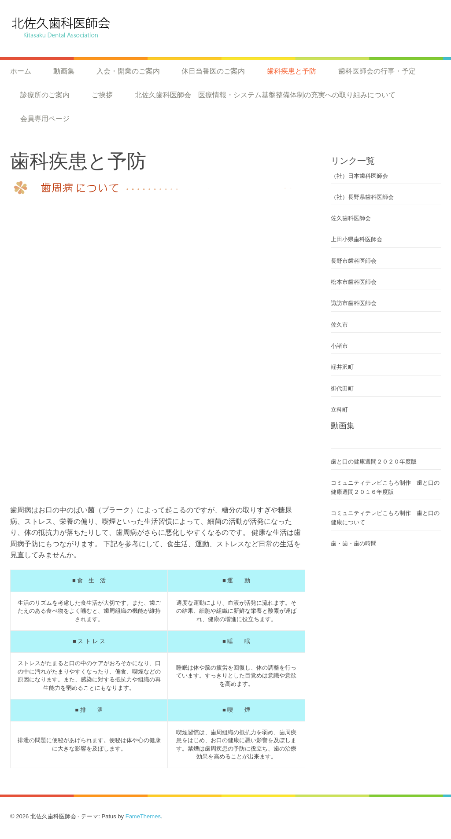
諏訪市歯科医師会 (354, 303)
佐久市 (339, 324)
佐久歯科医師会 (351, 218)
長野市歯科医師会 (354, 261)
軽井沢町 (342, 367)
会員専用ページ (45, 118)
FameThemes (143, 816)
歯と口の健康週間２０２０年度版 (374, 461)
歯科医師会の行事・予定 (377, 70)
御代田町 (342, 388)
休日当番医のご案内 (213, 70)
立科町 (339, 409)
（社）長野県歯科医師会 (362, 197)
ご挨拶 (102, 94)
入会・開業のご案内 (128, 70)
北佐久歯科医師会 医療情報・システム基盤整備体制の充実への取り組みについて (265, 94)
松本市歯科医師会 (354, 282)
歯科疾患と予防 (291, 70)
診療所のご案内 (45, 94)
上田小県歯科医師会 (356, 239)
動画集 (63, 70)
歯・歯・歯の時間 (356, 543)
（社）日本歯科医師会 (359, 176)
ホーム (20, 70)
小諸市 (339, 345)
